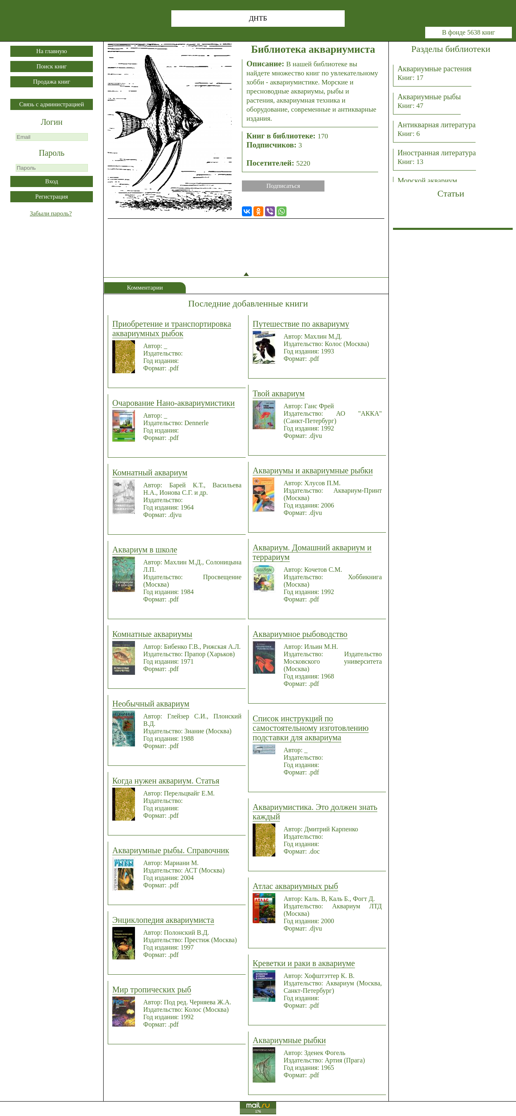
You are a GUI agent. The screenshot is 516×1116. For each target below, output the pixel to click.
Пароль (51, 152)
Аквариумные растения (434, 73)
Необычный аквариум (150, 703)
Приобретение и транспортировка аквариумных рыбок (171, 328)
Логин (52, 121)
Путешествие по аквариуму (301, 323)
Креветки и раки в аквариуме (304, 963)
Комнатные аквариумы (152, 634)
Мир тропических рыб (151, 989)
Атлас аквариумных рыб (295, 886)
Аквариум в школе (144, 549)
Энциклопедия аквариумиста (163, 919)
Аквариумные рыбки (289, 1040)
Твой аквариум (279, 393)
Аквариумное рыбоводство (300, 634)
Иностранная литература (437, 157)
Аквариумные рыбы (429, 101)
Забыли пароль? (51, 213)
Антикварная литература (437, 129)
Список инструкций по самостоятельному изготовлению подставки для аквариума (311, 728)
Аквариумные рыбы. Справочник (170, 850)
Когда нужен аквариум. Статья (165, 780)
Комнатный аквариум (149, 472)
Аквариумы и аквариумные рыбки (313, 470)
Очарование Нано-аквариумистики (173, 402)
